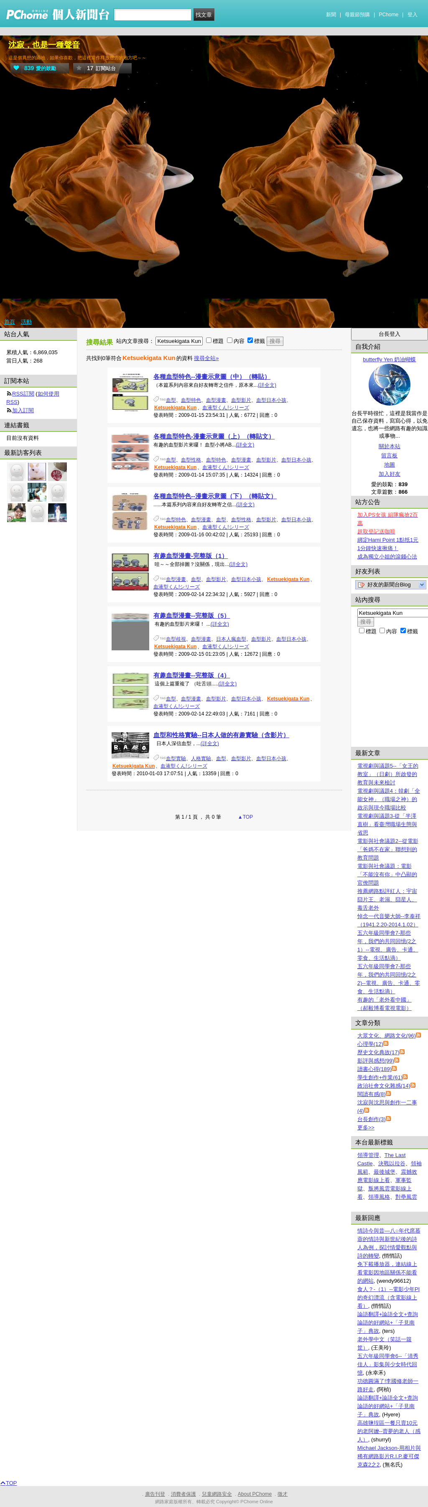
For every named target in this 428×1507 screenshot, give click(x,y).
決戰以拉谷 (391, 1163)
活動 (26, 322)
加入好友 (389, 474)
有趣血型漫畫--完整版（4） (191, 675)
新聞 (331, 15)
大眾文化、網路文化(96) (386, 1036)
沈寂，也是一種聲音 (44, 45)
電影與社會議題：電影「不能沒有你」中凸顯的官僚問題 (387, 874)
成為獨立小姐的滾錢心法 (387, 556)
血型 (171, 400)
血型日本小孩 (271, 400)
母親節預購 (357, 15)
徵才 (283, 1494)
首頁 (9, 322)
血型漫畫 (216, 400)
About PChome (255, 1494)
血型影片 (241, 400)
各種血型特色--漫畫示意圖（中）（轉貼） (211, 376)
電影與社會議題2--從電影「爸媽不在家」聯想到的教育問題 (387, 849)
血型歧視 (176, 639)
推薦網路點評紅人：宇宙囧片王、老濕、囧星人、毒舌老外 (387, 899)
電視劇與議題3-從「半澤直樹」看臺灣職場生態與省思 (387, 824)
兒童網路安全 (217, 1494)
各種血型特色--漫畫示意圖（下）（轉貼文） (215, 496)
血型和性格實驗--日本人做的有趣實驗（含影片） (221, 734)
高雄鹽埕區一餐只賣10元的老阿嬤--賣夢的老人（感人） (389, 1431)
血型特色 (191, 400)
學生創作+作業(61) (380, 1077)
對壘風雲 (406, 1197)
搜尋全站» (206, 358)
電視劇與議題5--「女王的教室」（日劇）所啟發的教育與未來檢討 (387, 774)
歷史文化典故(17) (378, 1052)
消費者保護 (183, 1494)
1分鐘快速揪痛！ (377, 548)
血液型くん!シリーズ (225, 408)
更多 (365, 1127)
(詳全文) (267, 385)
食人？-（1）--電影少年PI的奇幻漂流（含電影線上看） (388, 1297)
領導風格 (379, 1197)
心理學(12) (370, 1044)
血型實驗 (176, 758)
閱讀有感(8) (371, 1094)
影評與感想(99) (375, 1061)
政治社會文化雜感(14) (383, 1086)
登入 (413, 15)
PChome (388, 15)
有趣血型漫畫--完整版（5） (191, 615)
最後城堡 (384, 1172)
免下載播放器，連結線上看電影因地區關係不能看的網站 (387, 1272)
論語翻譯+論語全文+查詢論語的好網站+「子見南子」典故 (387, 1322)
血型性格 (191, 460)
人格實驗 (201, 758)
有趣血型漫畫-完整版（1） (190, 555)
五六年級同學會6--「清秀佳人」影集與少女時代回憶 (387, 1364)
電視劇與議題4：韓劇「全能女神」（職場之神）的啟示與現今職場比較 (388, 799)
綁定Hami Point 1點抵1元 (388, 540)
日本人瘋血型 (231, 639)
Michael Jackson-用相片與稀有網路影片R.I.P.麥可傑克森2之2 (389, 1456)
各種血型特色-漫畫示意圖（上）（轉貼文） (214, 436)
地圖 (389, 465)
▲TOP (245, 817)
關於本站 (389, 446)
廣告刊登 (155, 1494)
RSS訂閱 (23, 394)
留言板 (389, 455)
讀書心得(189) (374, 1069)
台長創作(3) (371, 1119)
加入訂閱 (23, 410)
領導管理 (368, 1155)
